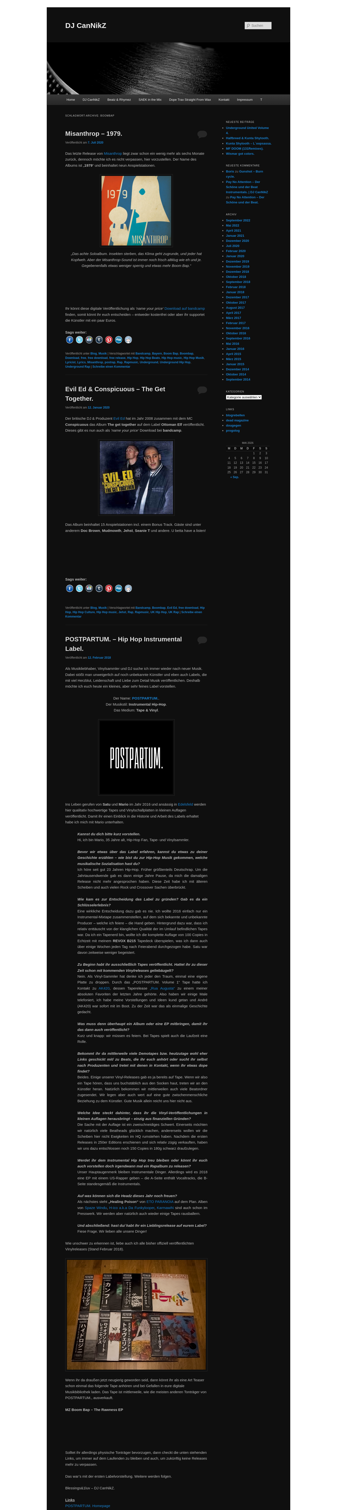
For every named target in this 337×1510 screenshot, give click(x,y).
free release (117, 358)
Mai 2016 (232, 344)
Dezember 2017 (237, 297)
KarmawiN (165, 1208)
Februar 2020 (236, 251)
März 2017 (233, 318)
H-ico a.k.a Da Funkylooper (132, 1208)
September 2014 (238, 379)
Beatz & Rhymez (119, 99)
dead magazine (237, 420)
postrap (110, 362)
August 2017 (235, 307)
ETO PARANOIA (160, 1202)
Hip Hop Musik (194, 358)
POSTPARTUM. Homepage (87, 1506)
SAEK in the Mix (150, 99)
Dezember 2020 (237, 241)
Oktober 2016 (236, 333)
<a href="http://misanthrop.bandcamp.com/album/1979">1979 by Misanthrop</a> (136, 289)
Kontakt (224, 99)
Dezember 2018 (237, 271)
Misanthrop (113, 153)
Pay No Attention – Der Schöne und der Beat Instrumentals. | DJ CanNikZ (247, 187)
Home (70, 99)
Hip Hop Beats (150, 358)
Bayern (157, 353)
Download (72, 358)
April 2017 (233, 313)
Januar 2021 (235, 235)
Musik (103, 353)
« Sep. (234, 477)
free (83, 358)
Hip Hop (132, 358)
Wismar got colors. (240, 153)
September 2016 (238, 338)
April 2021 (233, 230)
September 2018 (238, 282)
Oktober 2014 (236, 374)
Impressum (245, 99)
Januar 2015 (235, 364)
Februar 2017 (236, 323)
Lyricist (70, 362)
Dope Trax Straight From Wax (190, 99)
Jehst (122, 612)
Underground (149, 362)
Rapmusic (131, 362)
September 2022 (238, 220)
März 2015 (233, 359)
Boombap (186, 353)
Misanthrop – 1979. (93, 133)
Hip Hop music (171, 358)
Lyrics (81, 362)
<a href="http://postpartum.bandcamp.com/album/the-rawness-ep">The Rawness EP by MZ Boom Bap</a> (136, 1427)
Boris (230, 171)
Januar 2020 (235, 256)
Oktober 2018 (236, 277)
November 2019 (237, 266)
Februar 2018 (236, 287)
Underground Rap (77, 366)
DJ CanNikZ (85, 25)
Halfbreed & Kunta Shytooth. (247, 138)
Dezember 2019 (237, 261)
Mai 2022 (232, 225)
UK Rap (173, 612)
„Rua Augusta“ (162, 988)
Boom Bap (171, 353)
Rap (120, 362)
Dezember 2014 (237, 369)
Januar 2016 (235, 349)
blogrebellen (235, 415)
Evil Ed (119, 418)
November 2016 (237, 328)
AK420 (104, 988)
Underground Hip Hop (175, 362)
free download (98, 358)
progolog (233, 430)
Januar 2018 (235, 292)
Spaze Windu (96, 1208)
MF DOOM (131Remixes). (244, 148)
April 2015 (233, 354)
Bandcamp (142, 353)
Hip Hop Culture (84, 612)
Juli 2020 (232, 246)
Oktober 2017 (236, 302)
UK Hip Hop (158, 612)
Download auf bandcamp (184, 308)
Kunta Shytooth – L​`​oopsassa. (248, 143)
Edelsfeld (185, 804)
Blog (93, 353)
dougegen (233, 425)
